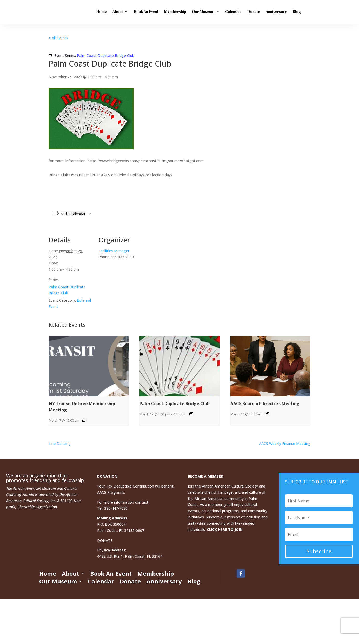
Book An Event (146, 11)
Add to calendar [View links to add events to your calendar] (73, 213)
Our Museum (203, 11)
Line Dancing (60, 443)
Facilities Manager (113, 250)
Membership (175, 11)
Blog (296, 11)
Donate (253, 11)
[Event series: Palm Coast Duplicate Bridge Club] (191, 413)
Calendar (233, 11)
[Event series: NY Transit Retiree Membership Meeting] (84, 420)
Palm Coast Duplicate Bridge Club (174, 403)
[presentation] (89, 366)
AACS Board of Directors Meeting (265, 403)
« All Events (58, 37)
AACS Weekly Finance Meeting (284, 443)
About (117, 11)
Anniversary (276, 11)
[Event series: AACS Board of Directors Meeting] (267, 413)
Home (101, 11)
